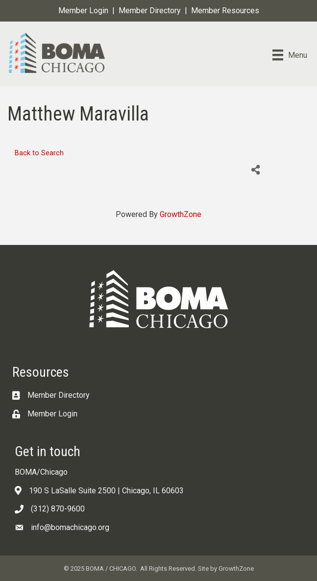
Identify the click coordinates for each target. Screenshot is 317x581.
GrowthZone (180, 214)
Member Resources (225, 10)
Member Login (83, 10)
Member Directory (150, 10)
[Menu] (290, 55)
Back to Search (39, 153)
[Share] (256, 170)
